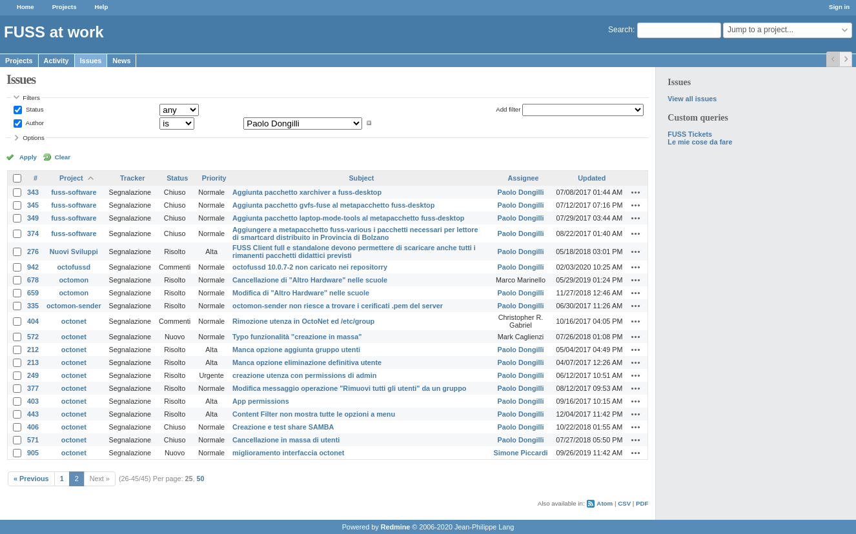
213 (33, 362)
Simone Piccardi (520, 453)
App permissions (260, 401)
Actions (636, 192)
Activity (56, 60)
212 (33, 349)
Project (71, 178)
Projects (64, 6)
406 (33, 427)
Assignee (522, 178)
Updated (592, 178)
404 (33, 321)
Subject (361, 178)
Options (34, 137)
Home (25, 6)
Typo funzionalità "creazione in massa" (297, 337)
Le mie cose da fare (699, 142)
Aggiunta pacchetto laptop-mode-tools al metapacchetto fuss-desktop (348, 218)
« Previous (31, 478)
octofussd (74, 267)
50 (201, 478)
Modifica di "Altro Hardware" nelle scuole (300, 293)
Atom (604, 503)
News (121, 60)
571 (33, 440)
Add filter (508, 109)
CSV (624, 503)
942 (33, 267)
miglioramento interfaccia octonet (288, 453)
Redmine (396, 527)
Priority (214, 178)
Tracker (132, 178)
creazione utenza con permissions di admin (304, 375)
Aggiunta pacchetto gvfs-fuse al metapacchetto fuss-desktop (333, 205)
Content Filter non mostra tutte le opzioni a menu (313, 414)
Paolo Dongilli (521, 192)
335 (33, 306)
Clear (62, 157)
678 (33, 280)
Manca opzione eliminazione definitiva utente (307, 362)
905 (33, 453)
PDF (642, 503)
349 (33, 218)
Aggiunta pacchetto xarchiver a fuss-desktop (307, 192)
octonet (74, 321)
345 (33, 205)
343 (33, 192)
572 (33, 337)
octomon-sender (73, 306)
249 (33, 375)
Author (34, 122)
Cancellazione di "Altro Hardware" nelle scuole (309, 280)
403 (33, 401)
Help (101, 6)
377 (33, 388)
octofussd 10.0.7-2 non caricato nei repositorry (309, 267)
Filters (31, 97)
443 (33, 414)
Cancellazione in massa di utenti (286, 440)
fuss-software (73, 192)
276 (33, 251)
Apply (28, 157)
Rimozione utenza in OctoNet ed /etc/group (303, 321)
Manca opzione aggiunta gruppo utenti (296, 349)
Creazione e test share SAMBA (283, 427)
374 (33, 233)
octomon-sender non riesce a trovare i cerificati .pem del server (337, 306)
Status (33, 109)
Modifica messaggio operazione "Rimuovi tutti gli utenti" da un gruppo (349, 388)
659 (33, 293)
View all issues (692, 99)
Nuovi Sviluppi (74, 251)
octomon (74, 280)
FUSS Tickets (689, 134)
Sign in (839, 6)
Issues (91, 60)
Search (620, 29)
